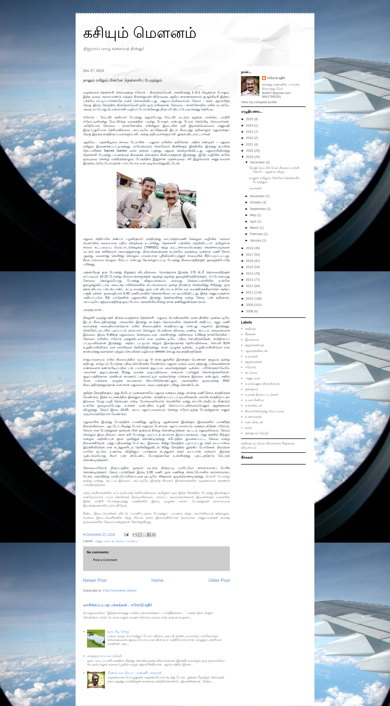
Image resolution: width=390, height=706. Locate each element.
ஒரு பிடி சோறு (118, 631)
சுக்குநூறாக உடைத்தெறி (104, 656)
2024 (250, 125)
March (255, 228)
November (258, 196)
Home (157, 580)
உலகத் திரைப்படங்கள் (261, 394)
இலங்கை (252, 339)
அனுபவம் (102, 541)
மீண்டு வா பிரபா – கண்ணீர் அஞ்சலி (134, 673)
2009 (250, 305)
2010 (250, 298)
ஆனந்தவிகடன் (256, 351)
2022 (250, 138)
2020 (250, 150)
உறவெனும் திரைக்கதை (262, 383)
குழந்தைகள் (253, 362)
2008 (250, 311)
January (256, 240)
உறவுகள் (251, 356)
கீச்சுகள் (250, 334)
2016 (250, 261)
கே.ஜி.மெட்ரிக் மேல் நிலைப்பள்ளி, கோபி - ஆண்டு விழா (274, 170)
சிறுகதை (288, 443)
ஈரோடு (250, 367)
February (257, 234)
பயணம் (131, 541)
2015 (250, 267)
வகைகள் (255, 188)
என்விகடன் (253, 405)
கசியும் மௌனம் (139, 32)
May (253, 215)
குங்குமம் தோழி (256, 433)
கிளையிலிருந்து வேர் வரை (264, 411)
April (253, 221)
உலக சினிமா (254, 400)
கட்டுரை (117, 541)
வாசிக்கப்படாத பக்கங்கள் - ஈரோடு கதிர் (117, 605)
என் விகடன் (254, 422)
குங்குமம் (251, 389)
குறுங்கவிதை (254, 345)
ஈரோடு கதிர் (276, 78)
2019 (250, 157)
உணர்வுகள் (253, 417)
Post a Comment (105, 560)
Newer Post (94, 580)
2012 (250, 286)
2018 (250, 248)
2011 (250, 292)
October (256, 202)
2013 (250, 280)
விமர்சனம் (273, 443)
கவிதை (250, 328)
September (258, 209)
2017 (250, 254)
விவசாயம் (248, 447)
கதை (248, 427)
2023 (250, 132)
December (258, 162)
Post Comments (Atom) (120, 590)
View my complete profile (259, 102)
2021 (250, 144)
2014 (250, 273)
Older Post (219, 580)
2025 (250, 119)
